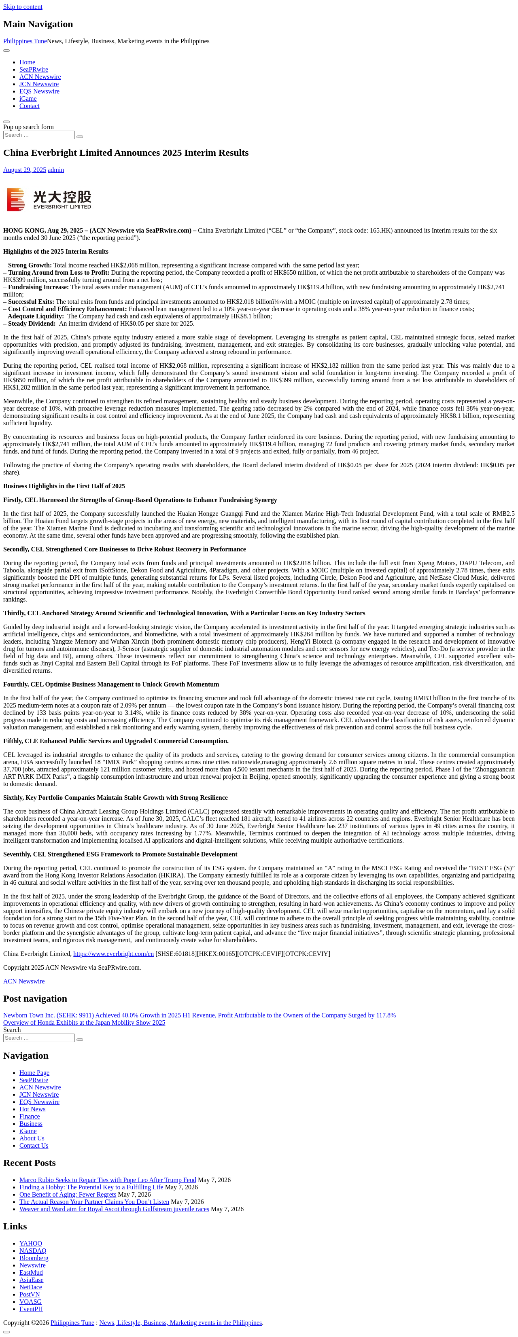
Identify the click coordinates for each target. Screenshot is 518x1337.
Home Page (34, 1072)
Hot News (32, 1109)
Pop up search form (28, 126)
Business (30, 1123)
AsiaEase (31, 1279)
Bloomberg (34, 1257)
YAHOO (30, 1243)
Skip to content (22, 6)
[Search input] (39, 135)
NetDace (30, 1287)
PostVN (29, 1294)
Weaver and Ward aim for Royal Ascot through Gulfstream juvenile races (114, 1209)
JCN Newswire (39, 84)
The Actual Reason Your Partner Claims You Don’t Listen (94, 1201)
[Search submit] (79, 137)
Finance (29, 1116)
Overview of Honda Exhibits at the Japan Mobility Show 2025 (84, 1022)
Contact (29, 105)
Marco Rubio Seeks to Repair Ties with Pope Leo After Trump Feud (107, 1179)
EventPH (31, 1308)
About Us (32, 1138)
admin (56, 169)
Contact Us (34, 1145)
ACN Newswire (40, 76)
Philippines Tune (25, 41)
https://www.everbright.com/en (113, 953)
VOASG (30, 1301)
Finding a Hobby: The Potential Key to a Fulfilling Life (91, 1187)
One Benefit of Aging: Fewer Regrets (68, 1194)
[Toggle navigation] (6, 50)
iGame (28, 98)
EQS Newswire (39, 91)
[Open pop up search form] (6, 122)
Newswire (32, 1265)
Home (27, 62)
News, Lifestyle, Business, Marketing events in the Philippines (181, 1322)
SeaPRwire (33, 69)
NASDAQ (33, 1250)
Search (12, 1029)
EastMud (31, 1272)
